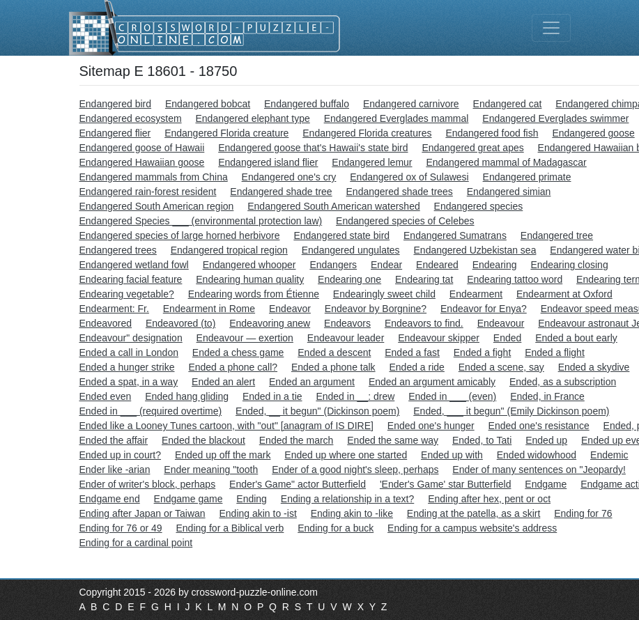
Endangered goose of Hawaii (142, 147)
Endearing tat (424, 279)
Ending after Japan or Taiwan (142, 513)
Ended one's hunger (431, 425)
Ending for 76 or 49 (120, 528)
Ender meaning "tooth (211, 469)
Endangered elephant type (252, 118)
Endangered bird (115, 103)
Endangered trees (118, 250)
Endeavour (501, 323)
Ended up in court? (120, 454)
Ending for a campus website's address (472, 528)
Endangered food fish (491, 133)
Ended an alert (223, 381)
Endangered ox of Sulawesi (409, 177)
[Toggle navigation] (551, 28)
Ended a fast (412, 352)
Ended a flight (555, 352)
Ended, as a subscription (562, 381)
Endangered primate (527, 177)
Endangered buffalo (306, 103)
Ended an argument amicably (432, 381)
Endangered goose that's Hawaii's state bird (313, 147)
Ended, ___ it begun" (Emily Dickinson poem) (511, 411)
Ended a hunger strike (127, 367)
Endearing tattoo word (514, 279)
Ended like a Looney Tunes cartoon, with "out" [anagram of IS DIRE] (226, 425)
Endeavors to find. (424, 323)
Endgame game (188, 498)
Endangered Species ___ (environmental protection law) (201, 220)
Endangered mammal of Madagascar (506, 162)
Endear (386, 264)
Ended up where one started (345, 454)
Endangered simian (509, 191)
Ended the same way (392, 440)
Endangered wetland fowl (134, 264)
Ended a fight (482, 352)
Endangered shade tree (281, 191)
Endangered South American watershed (333, 206)
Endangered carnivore (411, 103)
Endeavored (105, 323)
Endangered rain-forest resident (148, 191)
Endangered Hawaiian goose (142, 162)
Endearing (494, 264)
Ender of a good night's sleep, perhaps (355, 469)
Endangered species (478, 206)
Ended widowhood (536, 454)
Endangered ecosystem (130, 118)
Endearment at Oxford (564, 294)
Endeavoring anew (269, 323)
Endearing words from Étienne (253, 294)
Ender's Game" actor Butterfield (297, 484)
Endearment (475, 294)
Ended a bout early (576, 337)
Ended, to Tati (481, 440)
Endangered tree (557, 235)
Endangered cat (507, 103)
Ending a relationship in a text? (347, 498)
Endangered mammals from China (153, 177)
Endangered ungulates (351, 250)
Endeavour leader (346, 337)
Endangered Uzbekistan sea (475, 250)
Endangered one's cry (289, 177)
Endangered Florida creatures (366, 133)
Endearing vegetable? (126, 294)
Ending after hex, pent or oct (489, 498)
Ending (251, 498)
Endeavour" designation (131, 337)
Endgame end (109, 498)
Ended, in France (547, 396)
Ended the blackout (203, 440)
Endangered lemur (372, 162)
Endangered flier (115, 133)
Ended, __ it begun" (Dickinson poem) (317, 411)
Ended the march (296, 440)
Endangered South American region (156, 206)
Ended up (546, 440)
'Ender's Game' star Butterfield (445, 484)
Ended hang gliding (187, 396)
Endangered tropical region (229, 250)
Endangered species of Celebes (405, 220)
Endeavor (290, 308)
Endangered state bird (341, 235)
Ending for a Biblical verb (230, 528)
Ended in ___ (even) (452, 396)
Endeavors (347, 323)
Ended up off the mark (223, 454)
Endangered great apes (472, 147)
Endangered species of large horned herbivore (179, 235)
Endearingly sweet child (384, 294)
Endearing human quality (250, 279)
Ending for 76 (583, 513)
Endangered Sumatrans (455, 235)
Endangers (333, 264)
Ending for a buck (336, 528)
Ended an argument (312, 381)
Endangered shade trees (399, 191)
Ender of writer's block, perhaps (147, 484)
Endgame (546, 484)
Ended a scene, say (501, 367)
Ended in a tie (272, 396)
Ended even (105, 396)
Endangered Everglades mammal (396, 118)
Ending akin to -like (352, 513)
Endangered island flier (268, 162)
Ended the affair (113, 440)
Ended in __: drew (355, 396)
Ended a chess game (238, 352)
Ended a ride (416, 367)
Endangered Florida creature (226, 133)
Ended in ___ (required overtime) (150, 411)
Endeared (437, 264)
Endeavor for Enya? (483, 308)
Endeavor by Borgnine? (375, 308)
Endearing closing (569, 264)
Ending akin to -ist (257, 513)
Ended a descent (334, 352)
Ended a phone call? (232, 367)
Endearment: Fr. (114, 308)
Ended (507, 337)
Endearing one (349, 279)
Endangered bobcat (207, 103)
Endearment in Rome (209, 308)
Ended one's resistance (539, 425)
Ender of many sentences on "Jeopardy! (539, 469)
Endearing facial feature (131, 279)
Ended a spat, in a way (128, 381)
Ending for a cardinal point (136, 542)
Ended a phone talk (333, 367)
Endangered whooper (249, 264)
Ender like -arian (115, 469)
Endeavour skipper (438, 337)
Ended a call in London (128, 352)
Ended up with (452, 454)
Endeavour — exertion (245, 337)
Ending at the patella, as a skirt (473, 513)
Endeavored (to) (180, 323)
